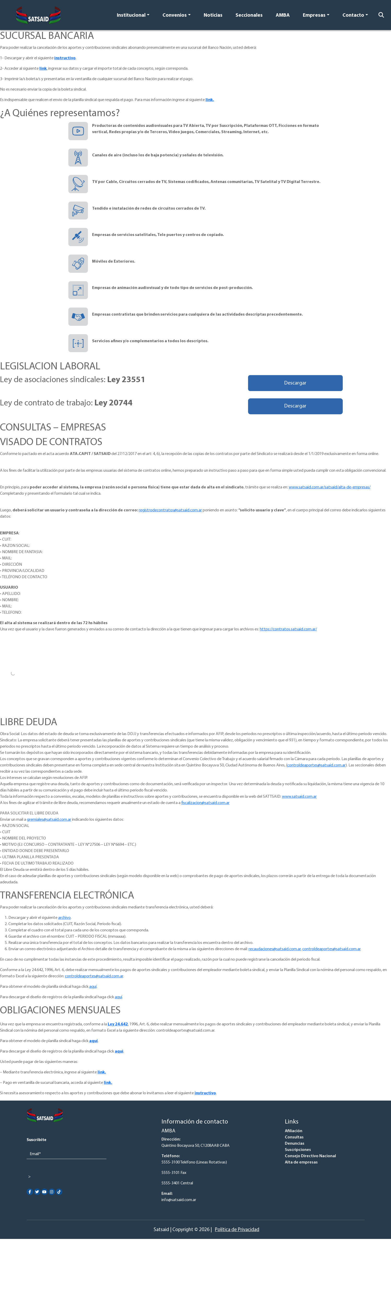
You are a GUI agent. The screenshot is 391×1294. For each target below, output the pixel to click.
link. (210, 100)
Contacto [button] (353, 15)
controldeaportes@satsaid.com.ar (316, 765)
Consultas (294, 1137)
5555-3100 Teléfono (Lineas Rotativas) (194, 1162)
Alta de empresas (301, 1162)
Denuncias (294, 1144)
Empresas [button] (314, 15)
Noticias (213, 15)
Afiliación (293, 1131)
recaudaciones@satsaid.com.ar (275, 949)
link (43, 69)
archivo (64, 918)
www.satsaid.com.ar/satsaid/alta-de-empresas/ (329, 487)
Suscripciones (298, 1150)
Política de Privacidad (237, 1229)
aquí (93, 987)
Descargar (295, 383)
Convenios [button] (175, 15)
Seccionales (249, 15)
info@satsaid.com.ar (178, 1200)
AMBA (283, 15)
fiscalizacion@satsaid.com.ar (205, 803)
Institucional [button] (131, 15)
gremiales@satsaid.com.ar (49, 820)
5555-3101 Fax (173, 1173)
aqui (119, 1051)
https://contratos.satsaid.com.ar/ (288, 629)
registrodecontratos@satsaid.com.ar (170, 510)
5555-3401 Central (177, 1183)
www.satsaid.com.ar (299, 797)
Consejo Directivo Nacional (310, 1156)
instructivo (65, 58)
